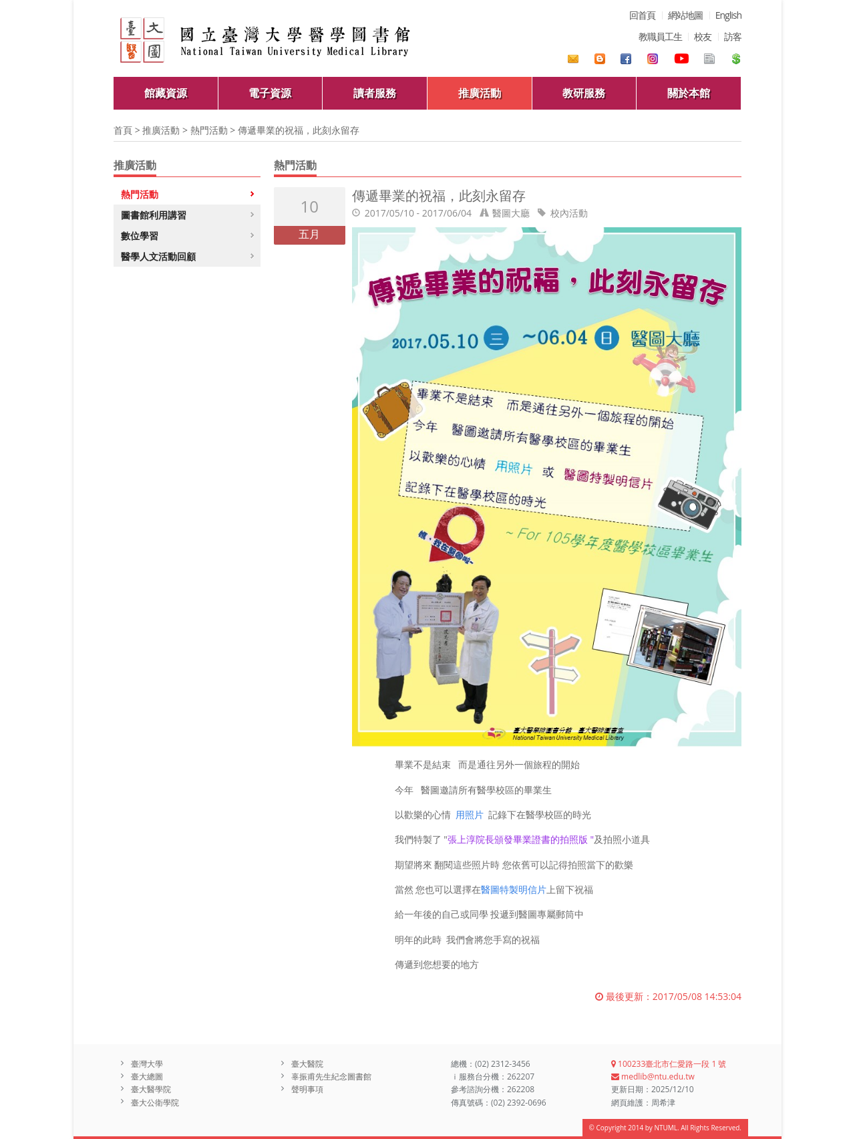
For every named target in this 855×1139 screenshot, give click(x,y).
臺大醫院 (307, 1063)
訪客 (732, 36)
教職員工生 (660, 36)
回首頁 (642, 15)
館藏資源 (165, 93)
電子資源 (269, 93)
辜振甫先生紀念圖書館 (331, 1076)
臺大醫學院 (151, 1089)
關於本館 (688, 93)
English (728, 15)
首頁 (123, 130)
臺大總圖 (147, 1076)
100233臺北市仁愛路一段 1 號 (668, 1063)
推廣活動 (479, 93)
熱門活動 (209, 130)
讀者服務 (374, 93)
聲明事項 (307, 1089)
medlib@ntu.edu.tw (653, 1076)
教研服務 (583, 93)
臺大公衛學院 (155, 1102)
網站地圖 (685, 15)
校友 (702, 36)
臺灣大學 (147, 1063)
